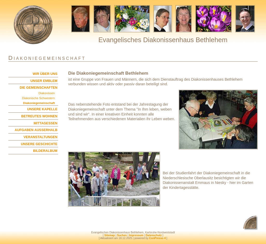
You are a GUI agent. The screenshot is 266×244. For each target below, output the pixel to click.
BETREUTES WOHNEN (39, 116)
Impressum (136, 235)
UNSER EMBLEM (43, 81)
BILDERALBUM (45, 151)
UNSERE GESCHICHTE (39, 144)
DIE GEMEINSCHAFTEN (38, 87)
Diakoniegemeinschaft (39, 103)
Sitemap (109, 235)
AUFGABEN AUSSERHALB (36, 130)
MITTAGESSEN (45, 123)
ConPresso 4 (157, 238)
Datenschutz (154, 235)
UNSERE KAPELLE (42, 109)
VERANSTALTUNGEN (40, 137)
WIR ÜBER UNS (45, 74)
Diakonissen (46, 93)
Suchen (122, 235)
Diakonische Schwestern (38, 98)
